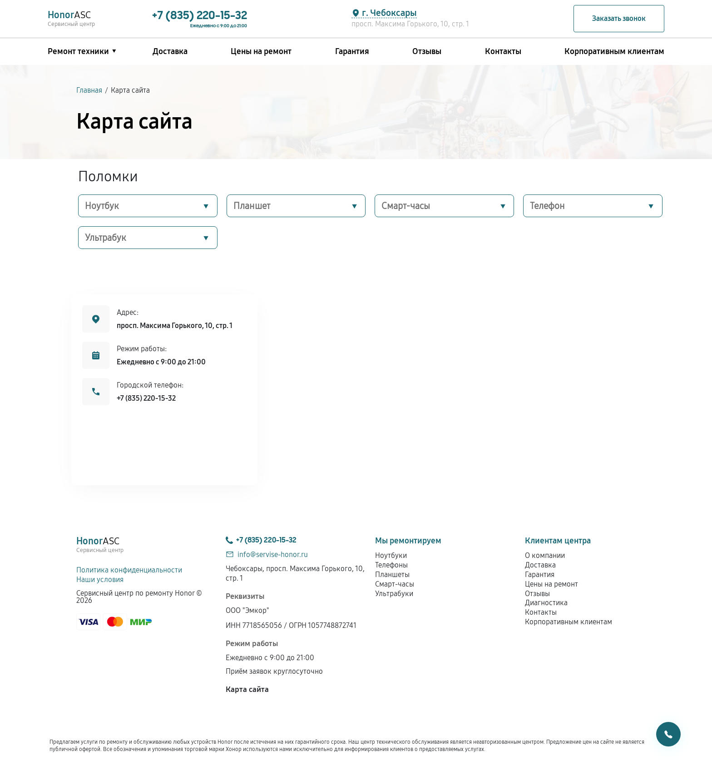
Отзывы (426, 51)
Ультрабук (105, 237)
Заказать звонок (619, 18)
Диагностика (546, 602)
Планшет (251, 205)
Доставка (170, 51)
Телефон (547, 205)
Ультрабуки (394, 593)
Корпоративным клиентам (614, 51)
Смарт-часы (405, 205)
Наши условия (100, 579)
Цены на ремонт (261, 51)
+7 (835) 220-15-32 (146, 398)
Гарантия (352, 51)
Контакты (503, 51)
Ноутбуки (391, 555)
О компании (545, 555)
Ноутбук (102, 205)
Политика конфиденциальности (129, 570)
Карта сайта (247, 689)
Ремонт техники (78, 51)
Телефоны (391, 565)
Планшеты (392, 574)
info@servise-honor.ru (272, 554)
